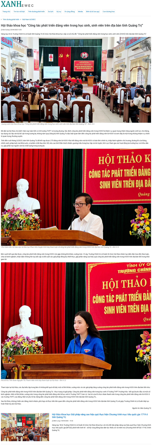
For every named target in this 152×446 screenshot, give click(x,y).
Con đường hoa (109, 12)
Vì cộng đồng (70, 12)
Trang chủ (6, 12)
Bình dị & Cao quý (92, 12)
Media (80, 12)
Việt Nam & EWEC (29, 19)
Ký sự (59, 12)
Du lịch (50, 12)
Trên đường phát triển (36, 12)
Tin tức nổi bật (19, 12)
